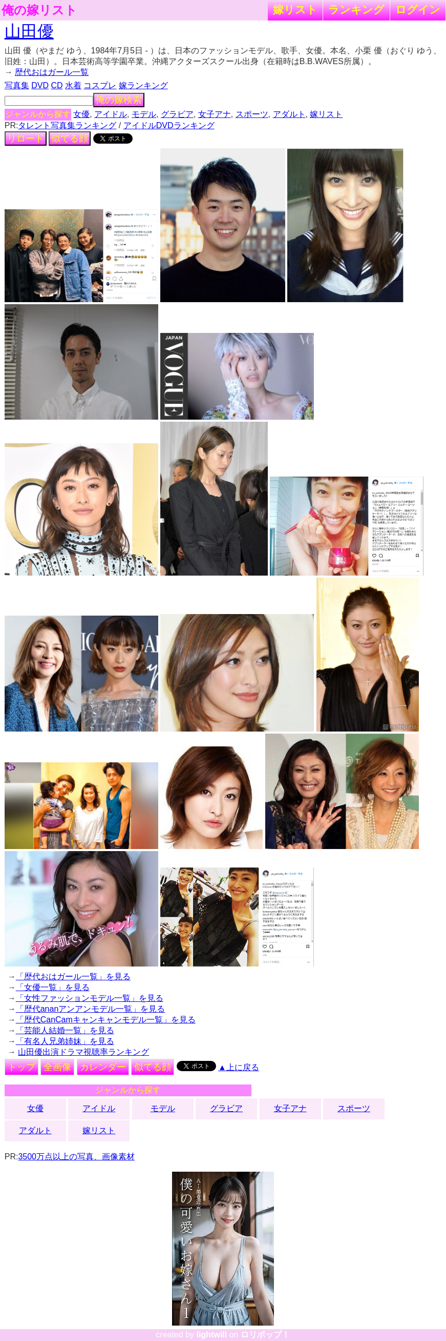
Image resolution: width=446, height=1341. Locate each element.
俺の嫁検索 (119, 100)
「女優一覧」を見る (53, 987)
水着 (73, 85)
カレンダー (103, 1067)
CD (56, 85)
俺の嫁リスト (39, 10)
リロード (25, 138)
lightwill (211, 1334)
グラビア (177, 114)
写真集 (17, 85)
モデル (144, 114)
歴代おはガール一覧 (52, 72)
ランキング (356, 9)
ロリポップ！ (265, 1334)
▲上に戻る (238, 1067)
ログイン (417, 9)
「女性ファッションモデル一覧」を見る (89, 998)
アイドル (110, 114)
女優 (81, 114)
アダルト (289, 114)
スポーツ (252, 114)
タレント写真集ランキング (67, 125)
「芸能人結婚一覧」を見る (65, 1030)
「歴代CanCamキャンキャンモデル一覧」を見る (106, 1019)
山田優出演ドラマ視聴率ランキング (83, 1052)
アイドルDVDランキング (169, 125)
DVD (40, 85)
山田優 (29, 31)
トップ (21, 1067)
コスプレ (99, 85)
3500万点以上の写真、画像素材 (76, 1156)
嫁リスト (295, 9)
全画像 (57, 1067)
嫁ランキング (143, 85)
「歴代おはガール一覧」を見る (73, 976)
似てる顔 (69, 138)
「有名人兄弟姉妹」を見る (65, 1041)
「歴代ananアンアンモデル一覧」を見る (90, 1008)
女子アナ (214, 114)
